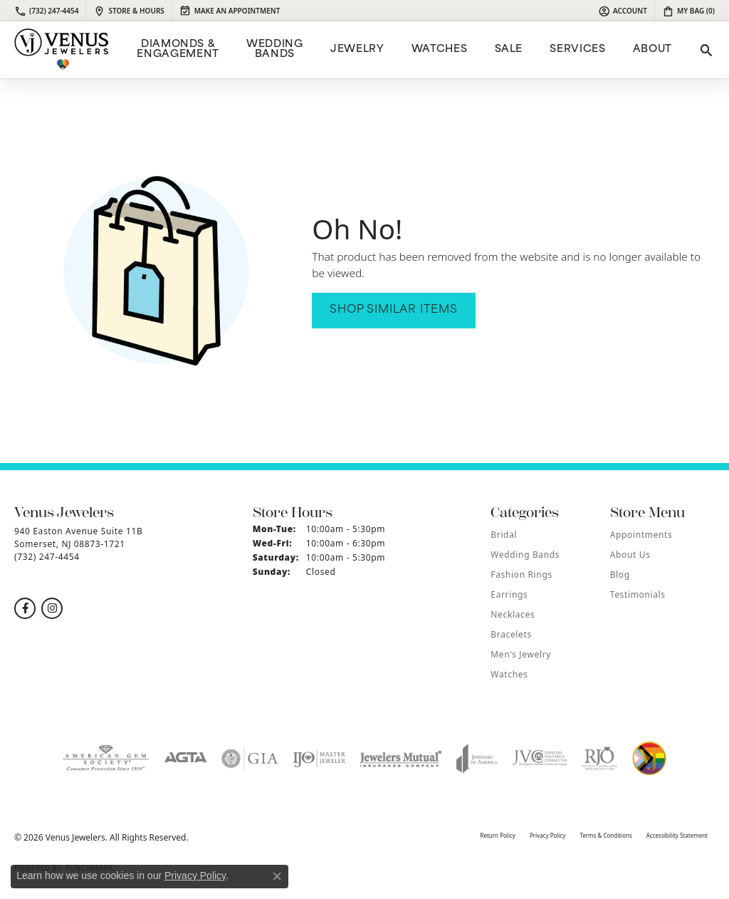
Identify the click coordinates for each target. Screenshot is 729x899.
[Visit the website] (649, 758)
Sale (509, 49)
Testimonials (638, 594)
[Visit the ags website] (106, 758)
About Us (630, 555)
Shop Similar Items (393, 310)
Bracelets (511, 634)
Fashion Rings (521, 574)
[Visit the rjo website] (599, 758)
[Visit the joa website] (477, 758)
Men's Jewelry (521, 654)
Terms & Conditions (605, 835)
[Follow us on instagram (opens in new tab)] (52, 608)
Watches (439, 49)
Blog (620, 574)
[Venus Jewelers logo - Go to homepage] (61, 49)
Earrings (509, 594)
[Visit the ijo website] (319, 758)
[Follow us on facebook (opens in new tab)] (25, 608)
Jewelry (357, 49)
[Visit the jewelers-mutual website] (400, 758)
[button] (622, 10)
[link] (46, 10)
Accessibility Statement (677, 835)
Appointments (641, 535)
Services (577, 49)
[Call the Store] (47, 557)
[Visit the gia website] (249, 758)
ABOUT (652, 49)
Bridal (504, 535)
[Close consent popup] (277, 876)
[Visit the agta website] (185, 758)
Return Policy (497, 835)
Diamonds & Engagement (178, 49)
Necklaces (513, 614)
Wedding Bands (274, 49)
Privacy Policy (548, 835)
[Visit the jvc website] (539, 758)
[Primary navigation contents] (403, 49)
